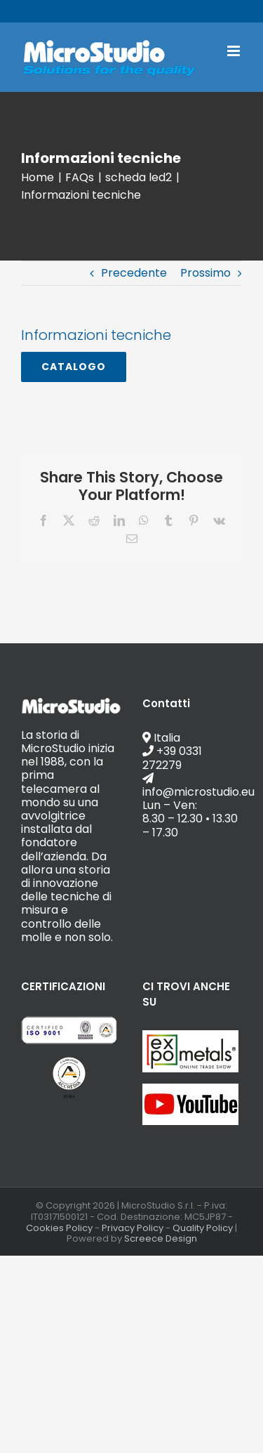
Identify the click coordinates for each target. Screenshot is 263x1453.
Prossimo (205, 273)
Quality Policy (203, 1228)
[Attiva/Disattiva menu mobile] (234, 51)
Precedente (134, 273)
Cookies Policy (59, 1228)
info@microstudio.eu (182, 11)
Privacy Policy (132, 1228)
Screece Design (160, 1238)
